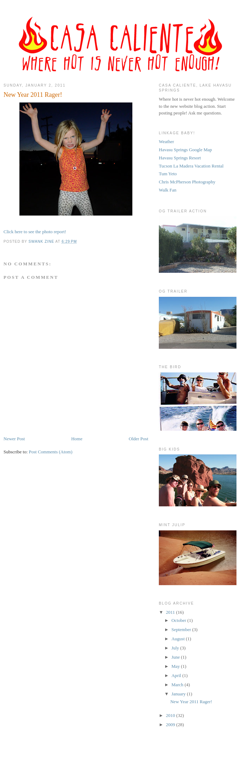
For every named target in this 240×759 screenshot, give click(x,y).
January (179, 693)
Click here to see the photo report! (35, 231)
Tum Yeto (168, 173)
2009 (171, 724)
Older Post (138, 438)
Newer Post (14, 438)
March (178, 684)
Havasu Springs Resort (180, 157)
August (179, 638)
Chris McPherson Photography (187, 181)
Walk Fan (167, 190)
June (176, 657)
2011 (171, 612)
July (176, 648)
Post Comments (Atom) (51, 451)
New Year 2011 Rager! (191, 701)
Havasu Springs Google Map (185, 149)
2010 (171, 715)
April (177, 675)
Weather (166, 141)
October (179, 620)
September (182, 629)
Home (77, 438)
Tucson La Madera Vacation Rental (191, 166)
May (176, 666)
